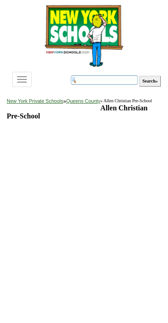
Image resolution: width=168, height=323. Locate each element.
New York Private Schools (35, 101)
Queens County (83, 101)
